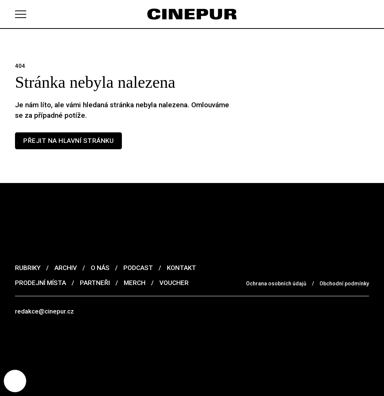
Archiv (65, 268)
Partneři (95, 282)
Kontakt (181, 268)
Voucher (174, 282)
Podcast (138, 268)
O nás (100, 268)
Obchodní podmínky (344, 283)
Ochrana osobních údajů (276, 283)
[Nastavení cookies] (15, 381)
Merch (135, 282)
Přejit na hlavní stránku (68, 140)
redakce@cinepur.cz (44, 311)
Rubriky (27, 268)
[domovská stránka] (192, 14)
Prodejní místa (40, 282)
